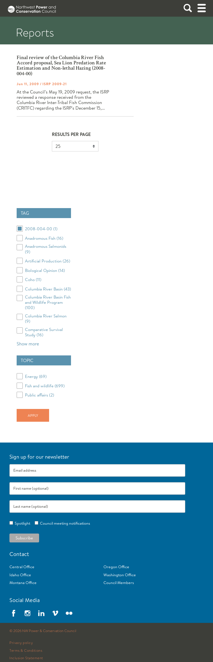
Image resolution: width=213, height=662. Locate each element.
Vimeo (55, 613)
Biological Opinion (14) (45, 270)
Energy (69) (36, 376)
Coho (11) (33, 279)
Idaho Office (20, 575)
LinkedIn (41, 613)
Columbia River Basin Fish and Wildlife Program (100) (48, 302)
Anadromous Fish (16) (44, 238)
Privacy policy (21, 642)
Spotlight (21, 523)
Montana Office (23, 582)
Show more (28, 343)
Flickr (69, 613)
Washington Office (119, 575)
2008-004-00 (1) (41, 228)
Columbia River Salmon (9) (46, 318)
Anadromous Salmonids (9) (45, 249)
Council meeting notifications (64, 523)
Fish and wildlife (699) (45, 385)
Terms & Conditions (25, 650)
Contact (19, 554)
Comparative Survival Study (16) (44, 332)
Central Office (21, 567)
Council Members (118, 582)
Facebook (13, 613)
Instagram (27, 613)
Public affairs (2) (39, 395)
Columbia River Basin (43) (48, 289)
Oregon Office (116, 567)
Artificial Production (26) (47, 261)
